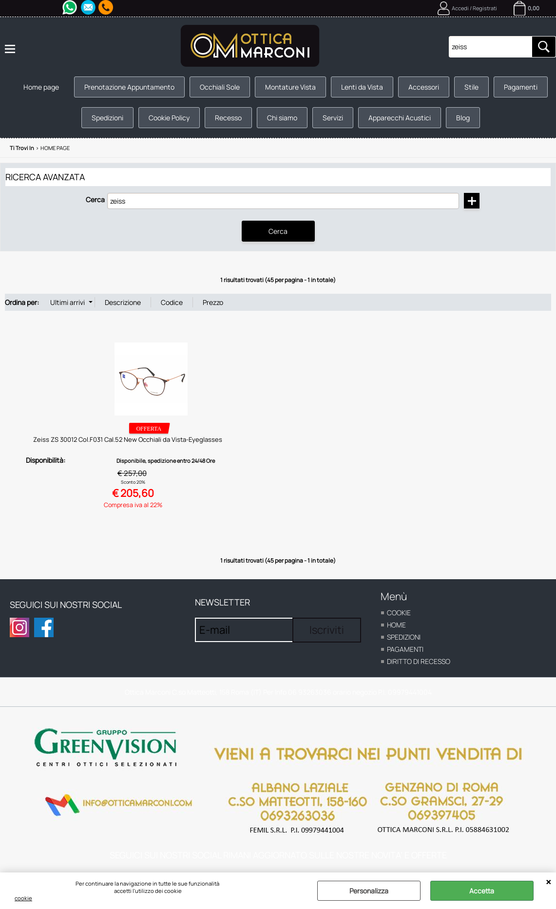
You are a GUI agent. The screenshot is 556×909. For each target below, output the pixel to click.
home (396, 624)
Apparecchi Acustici (399, 117)
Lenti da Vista (362, 87)
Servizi (333, 117)
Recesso (228, 117)
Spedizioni (107, 117)
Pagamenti (520, 87)
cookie (23, 898)
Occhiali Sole (220, 87)
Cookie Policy (169, 117)
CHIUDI (548, 882)
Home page (41, 87)
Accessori (423, 87)
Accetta (481, 890)
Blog (463, 117)
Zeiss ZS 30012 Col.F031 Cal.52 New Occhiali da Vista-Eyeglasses (127, 439)
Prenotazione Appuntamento (129, 87)
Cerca (95, 199)
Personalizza (368, 890)
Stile (471, 87)
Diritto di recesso (418, 661)
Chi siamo (282, 117)
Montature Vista (290, 87)
